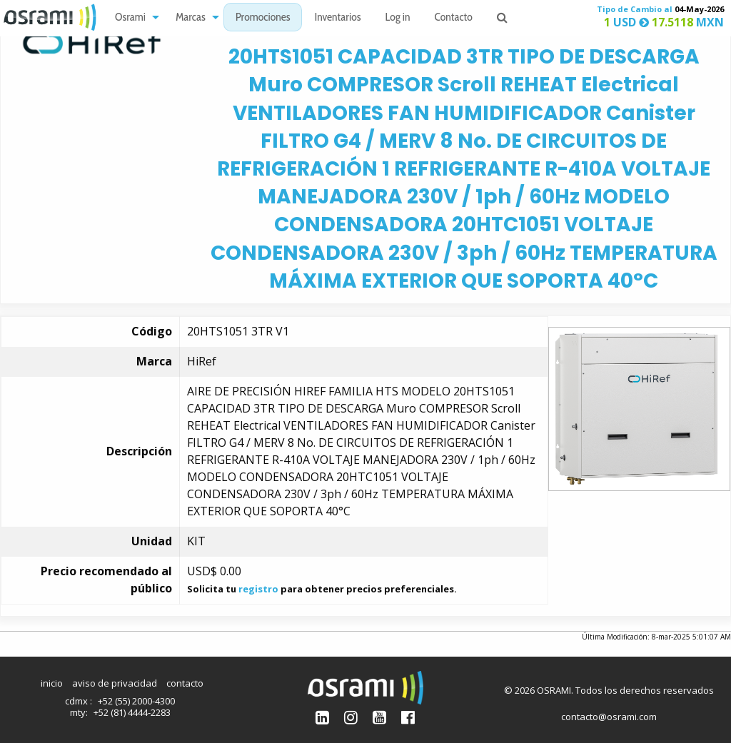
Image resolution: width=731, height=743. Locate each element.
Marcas (191, 18)
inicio (52, 683)
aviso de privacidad (114, 683)
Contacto (454, 18)
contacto (184, 683)
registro (258, 588)
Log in (397, 18)
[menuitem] (133, 17)
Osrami (130, 18)
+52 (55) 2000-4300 (136, 701)
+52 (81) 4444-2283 (132, 712)
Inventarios (337, 18)
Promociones (263, 18)
